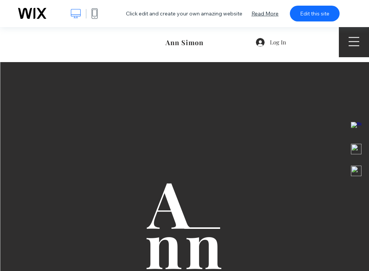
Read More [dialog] (265, 13)
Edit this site (314, 13)
